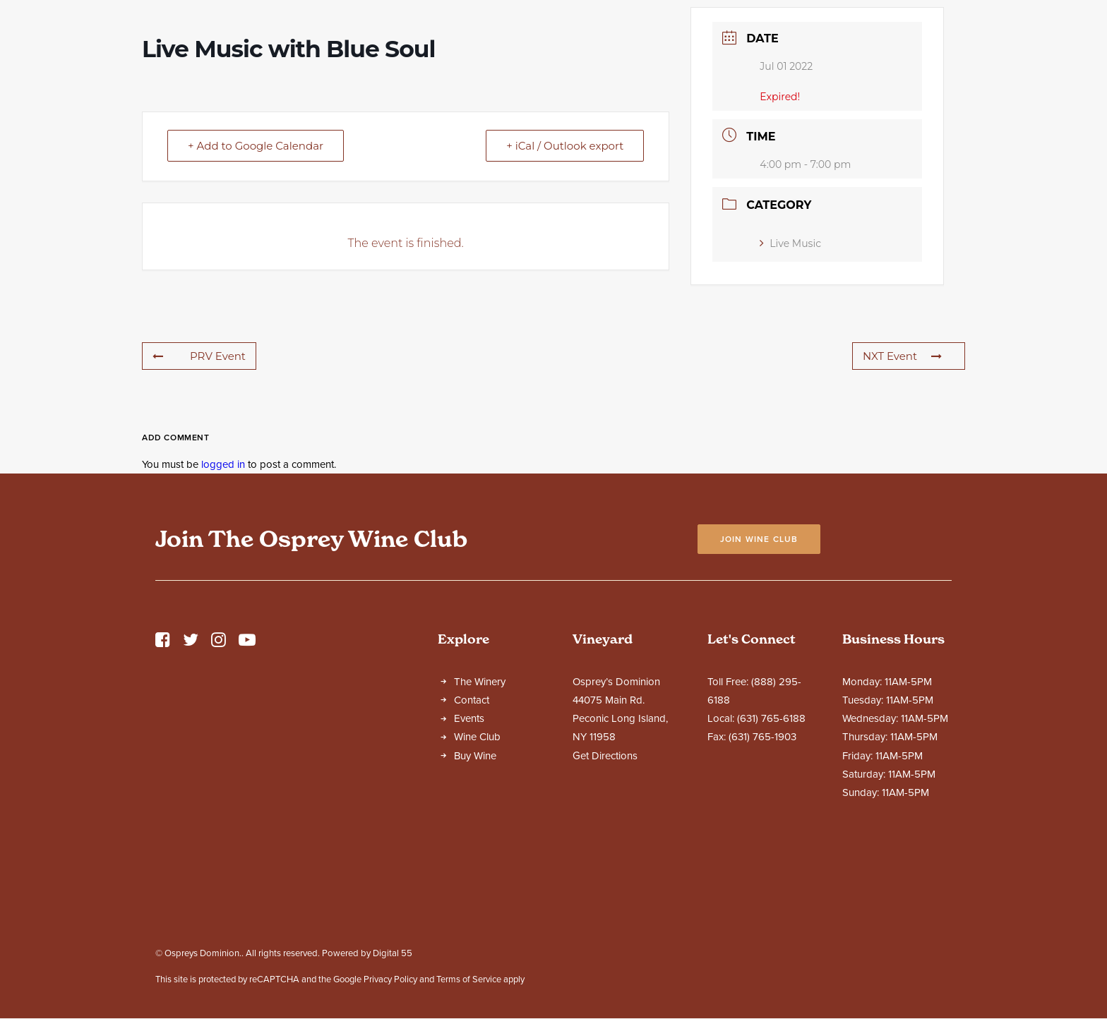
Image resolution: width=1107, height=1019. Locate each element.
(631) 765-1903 (762, 861)
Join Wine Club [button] (759, 663)
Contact (471, 824)
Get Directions (605, 880)
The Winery (479, 806)
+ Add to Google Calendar (255, 270)
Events (469, 842)
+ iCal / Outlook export (564, 270)
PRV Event (199, 480)
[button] (162, 767)
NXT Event (902, 480)
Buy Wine (475, 880)
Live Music (790, 367)
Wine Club (477, 861)
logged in (223, 588)
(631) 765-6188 (771, 842)
